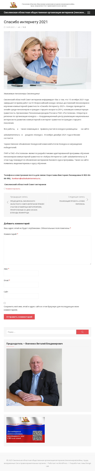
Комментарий (11, 234)
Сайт (6, 291)
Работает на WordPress (57, 463)
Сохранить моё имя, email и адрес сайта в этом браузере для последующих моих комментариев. (41, 308)
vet (19, 27)
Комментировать (13, 189)
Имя (6, 269)
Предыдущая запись (27, 205)
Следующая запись (67, 201)
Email (7, 280)
